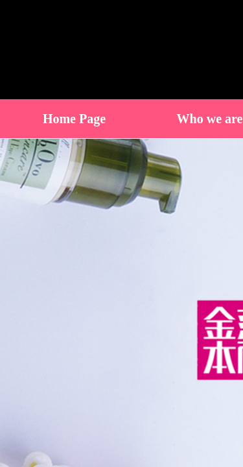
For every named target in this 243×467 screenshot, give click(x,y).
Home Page (74, 119)
